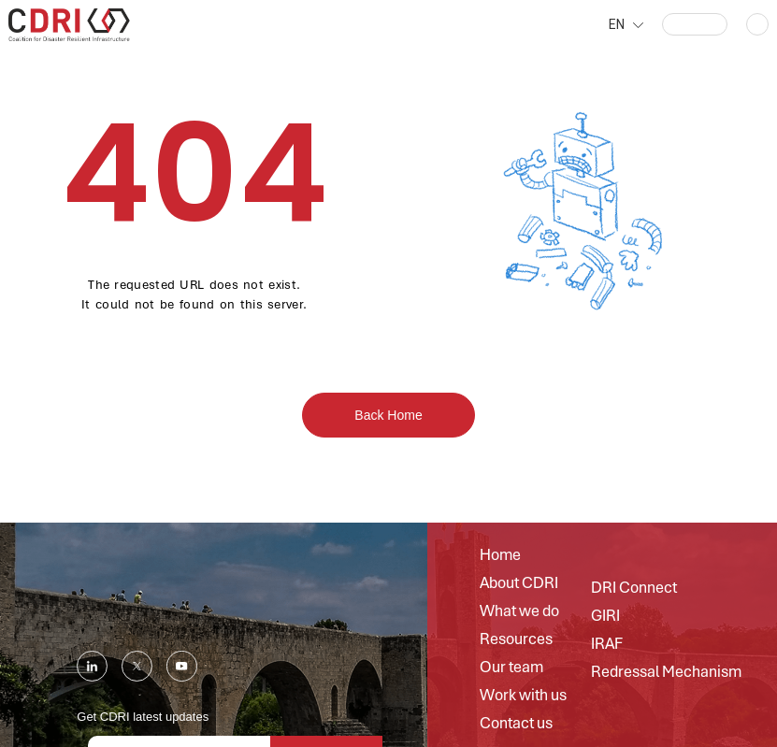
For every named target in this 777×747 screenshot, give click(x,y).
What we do (519, 611)
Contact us (516, 723)
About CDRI (519, 583)
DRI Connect (634, 588)
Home (500, 555)
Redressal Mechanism (666, 672)
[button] (694, 24)
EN (617, 24)
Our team (511, 667)
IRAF (607, 644)
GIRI (605, 616)
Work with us (523, 695)
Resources (516, 639)
